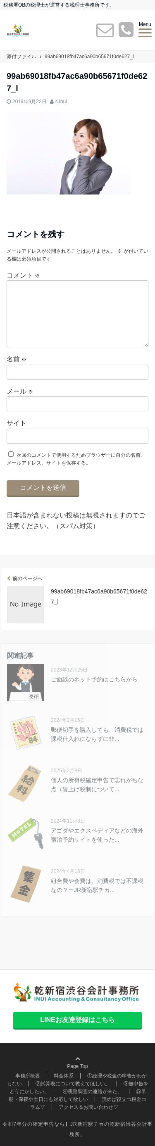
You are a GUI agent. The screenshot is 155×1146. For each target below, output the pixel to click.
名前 (16, 359)
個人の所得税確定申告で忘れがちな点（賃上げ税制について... (97, 784)
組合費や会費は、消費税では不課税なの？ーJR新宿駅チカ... (97, 885)
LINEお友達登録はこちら (77, 1019)
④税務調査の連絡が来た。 (92, 1091)
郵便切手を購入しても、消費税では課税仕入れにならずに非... (97, 734)
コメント (23, 275)
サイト (16, 423)
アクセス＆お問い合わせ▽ (88, 1107)
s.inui (61, 101)
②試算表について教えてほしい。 (73, 1084)
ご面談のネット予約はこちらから (94, 679)
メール (20, 391)
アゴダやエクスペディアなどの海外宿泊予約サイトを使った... (97, 835)
